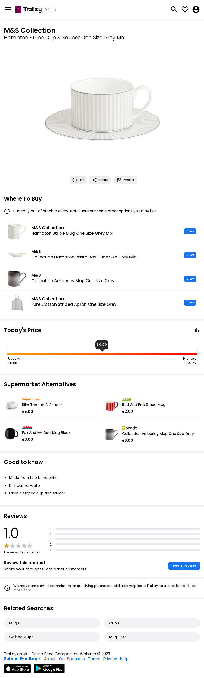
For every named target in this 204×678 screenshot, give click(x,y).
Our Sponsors (72, 658)
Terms (94, 658)
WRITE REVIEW (184, 566)
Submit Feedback (22, 658)
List (78, 180)
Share (100, 180)
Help (124, 658)
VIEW (190, 231)
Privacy (110, 658)
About (50, 658)
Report (125, 180)
